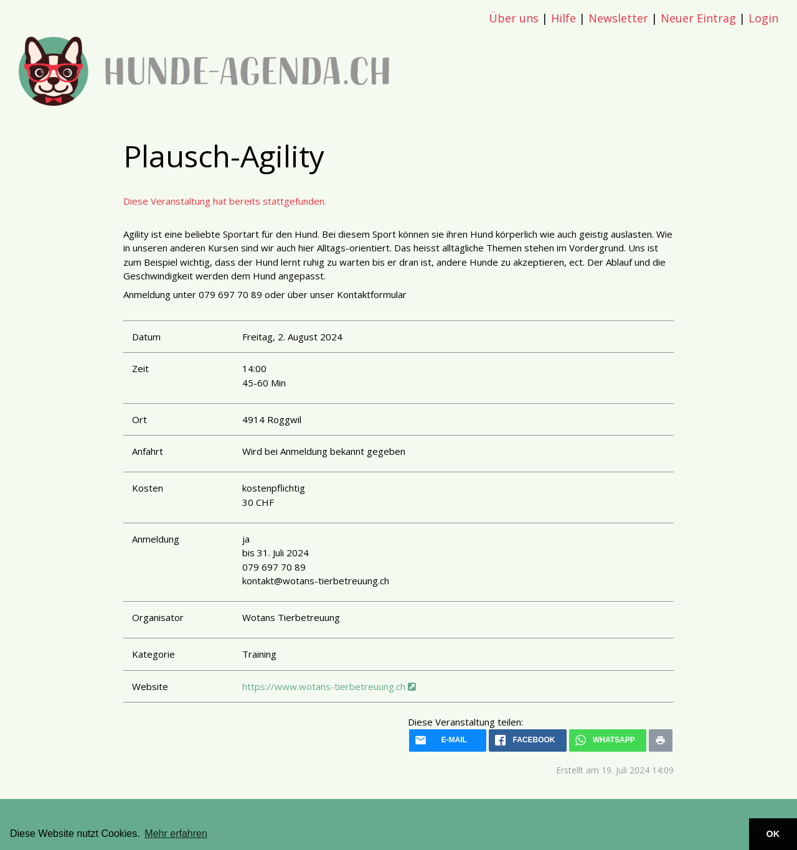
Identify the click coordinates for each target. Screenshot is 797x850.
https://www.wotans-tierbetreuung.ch (329, 686)
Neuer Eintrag (698, 18)
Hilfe (563, 18)
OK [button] (773, 834)
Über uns (514, 18)
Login (763, 18)
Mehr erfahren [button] (175, 833)
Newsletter (618, 18)
